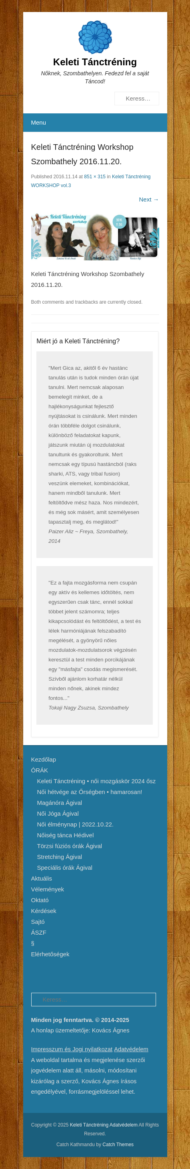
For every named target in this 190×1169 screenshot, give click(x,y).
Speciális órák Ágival (64, 867)
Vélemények (47, 889)
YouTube (72, 974)
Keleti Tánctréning (95, 61)
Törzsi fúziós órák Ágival (69, 845)
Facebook (37, 974)
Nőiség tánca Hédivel (65, 835)
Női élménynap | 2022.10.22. (75, 824)
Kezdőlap (43, 759)
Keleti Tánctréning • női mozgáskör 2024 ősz (96, 781)
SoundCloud (106, 974)
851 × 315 (95, 176)
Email (123, 974)
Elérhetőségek (50, 954)
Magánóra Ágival (59, 802)
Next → (149, 199)
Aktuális (41, 878)
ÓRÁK (39, 770)
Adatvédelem (131, 1049)
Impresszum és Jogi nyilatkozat (72, 1049)
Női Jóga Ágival (58, 813)
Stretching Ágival (59, 856)
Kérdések (43, 910)
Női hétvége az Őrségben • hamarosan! (89, 791)
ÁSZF (38, 932)
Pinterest (55, 974)
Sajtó (38, 921)
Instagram (89, 974)
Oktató (40, 900)
